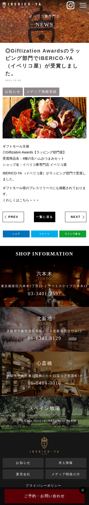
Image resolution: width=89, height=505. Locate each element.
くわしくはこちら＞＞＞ (21, 200)
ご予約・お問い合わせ (44, 496)
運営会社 (23, 474)
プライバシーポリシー (43, 485)
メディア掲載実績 (41, 91)
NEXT (76, 217)
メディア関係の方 (66, 474)
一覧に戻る (44, 217)
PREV (13, 217)
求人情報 (66, 463)
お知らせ (12, 91)
